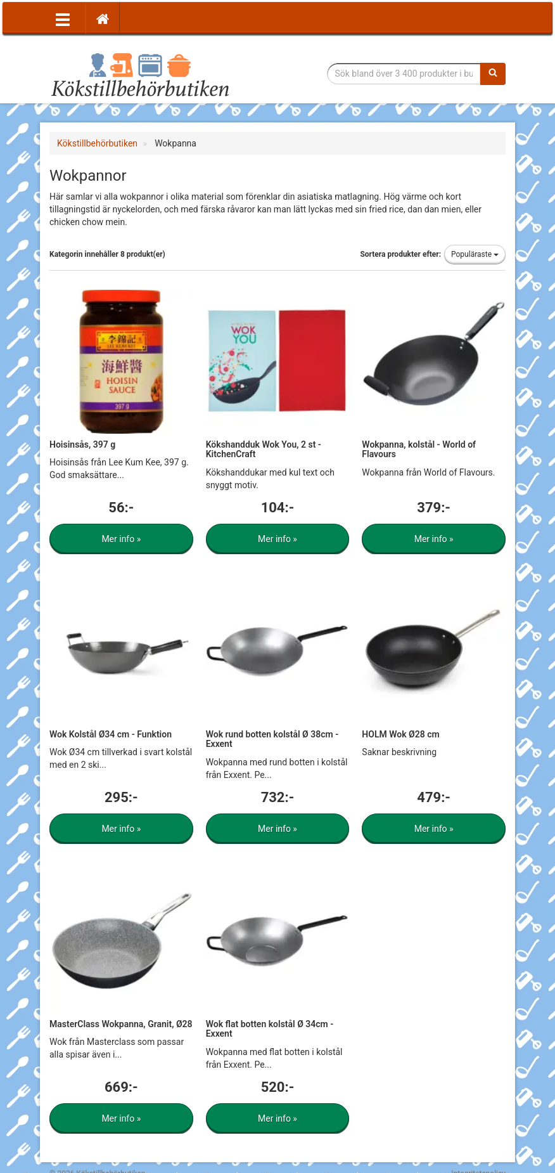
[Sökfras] (404, 73)
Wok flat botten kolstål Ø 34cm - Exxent (270, 1029)
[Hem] (103, 18)
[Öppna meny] (62, 18)
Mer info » (121, 539)
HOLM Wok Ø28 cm (400, 734)
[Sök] (493, 73)
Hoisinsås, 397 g (82, 444)
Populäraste (475, 254)
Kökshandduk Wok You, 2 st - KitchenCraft (263, 449)
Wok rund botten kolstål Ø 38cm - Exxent (272, 739)
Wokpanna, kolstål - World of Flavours (419, 449)
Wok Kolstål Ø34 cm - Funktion (110, 734)
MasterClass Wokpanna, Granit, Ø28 (121, 1024)
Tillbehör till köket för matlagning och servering (139, 74)
